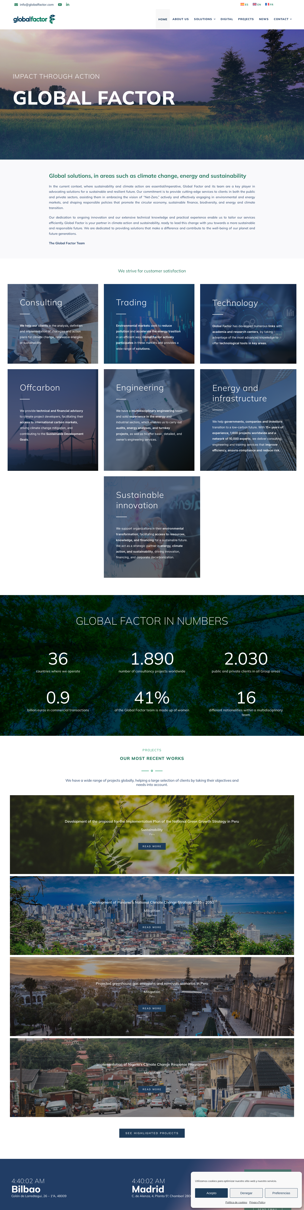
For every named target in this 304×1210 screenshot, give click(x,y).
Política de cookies (236, 1202)
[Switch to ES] (244, 4)
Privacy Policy (257, 1202)
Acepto (211, 1193)
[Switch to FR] (269, 4)
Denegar (246, 1193)
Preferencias (281, 1193)
